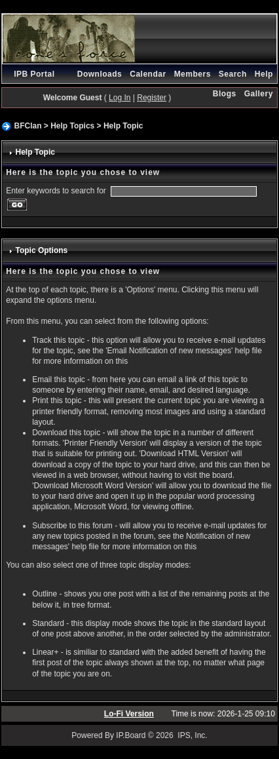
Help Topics (72, 125)
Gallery (258, 93)
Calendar (148, 74)
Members (192, 74)
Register (151, 97)
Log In (119, 97)
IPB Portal (34, 74)
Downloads (99, 74)
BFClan (27, 125)
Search (233, 74)
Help (264, 74)
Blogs (224, 93)
